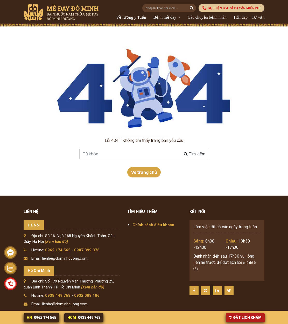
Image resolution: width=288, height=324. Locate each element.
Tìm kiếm (194, 153)
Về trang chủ (144, 172)
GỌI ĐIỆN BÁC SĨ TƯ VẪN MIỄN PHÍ (231, 8)
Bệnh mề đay (165, 17)
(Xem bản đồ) (56, 241)
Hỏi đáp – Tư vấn (249, 17)
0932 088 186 (87, 295)
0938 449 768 (58, 295)
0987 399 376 (87, 250)
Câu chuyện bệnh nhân (207, 17)
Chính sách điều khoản (153, 225)
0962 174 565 (58, 250)
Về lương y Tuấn (131, 17)
